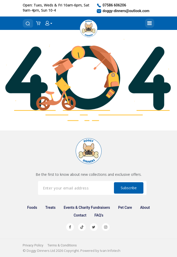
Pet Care (125, 207)
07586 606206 (111, 5)
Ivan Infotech (110, 250)
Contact (80, 215)
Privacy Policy (33, 245)
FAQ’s (99, 215)
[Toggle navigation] (150, 23)
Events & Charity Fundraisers (87, 207)
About (145, 207)
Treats (50, 207)
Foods (32, 207)
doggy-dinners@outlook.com (123, 11)
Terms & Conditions (62, 245)
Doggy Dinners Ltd (41, 250)
